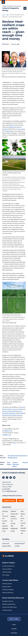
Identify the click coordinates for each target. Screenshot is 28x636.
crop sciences (21, 129)
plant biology (9, 131)
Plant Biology (9, 463)
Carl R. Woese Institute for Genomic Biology (13, 408)
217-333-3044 (6, 489)
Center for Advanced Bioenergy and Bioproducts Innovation (12, 412)
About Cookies (14, 619)
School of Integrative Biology (10, 9)
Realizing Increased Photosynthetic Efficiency (13, 414)
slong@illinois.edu (7, 431)
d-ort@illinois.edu (10, 434)
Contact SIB (5, 543)
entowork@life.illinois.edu (5, 528)
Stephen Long (13, 127)
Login (20, 500)
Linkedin (10, 477)
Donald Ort (11, 125)
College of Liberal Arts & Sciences (11, 6)
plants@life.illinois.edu (23, 530)
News (7, 15)
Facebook (7, 477)
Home (3, 15)
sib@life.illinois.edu (11, 491)
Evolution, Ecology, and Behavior (14, 513)
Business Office (6, 546)
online (14, 443)
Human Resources (20, 543)
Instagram (3, 477)
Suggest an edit (9, 500)
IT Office (17, 546)
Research (25, 462)
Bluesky (14, 477)
